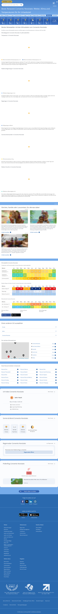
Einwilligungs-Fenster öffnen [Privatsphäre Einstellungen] (28, 599)
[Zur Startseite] (7, 1)
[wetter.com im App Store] (34, 514)
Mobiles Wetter (40, 523)
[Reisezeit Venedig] (9, 378)
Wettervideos (7, 557)
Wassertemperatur (24, 533)
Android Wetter (39, 529)
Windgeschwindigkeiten (24, 527)
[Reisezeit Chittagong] (48, 381)
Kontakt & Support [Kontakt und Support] (39, 599)
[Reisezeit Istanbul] (29, 373)
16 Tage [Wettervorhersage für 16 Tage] (30, 13)
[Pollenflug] (54, 2)
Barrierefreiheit (13, 603)
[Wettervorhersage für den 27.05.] (18, 19)
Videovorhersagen (7, 526)
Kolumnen (6, 527)
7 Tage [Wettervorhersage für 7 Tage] (24, 13)
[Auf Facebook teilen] (6, 313)
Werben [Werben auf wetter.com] (5, 537)
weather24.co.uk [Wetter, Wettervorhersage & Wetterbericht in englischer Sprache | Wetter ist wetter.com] (7, 553)
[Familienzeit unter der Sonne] (42, 220)
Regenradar (22, 526)
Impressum (47, 599)
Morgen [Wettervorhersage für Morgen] (7, 13)
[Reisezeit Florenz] (9, 375)
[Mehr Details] (51, 390)
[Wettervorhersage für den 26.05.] (10, 19)
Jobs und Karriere (6, 599)
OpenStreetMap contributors (24, 356)
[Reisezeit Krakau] (29, 381)
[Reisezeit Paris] (9, 367)
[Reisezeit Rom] (9, 373)
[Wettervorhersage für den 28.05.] (25, 19)
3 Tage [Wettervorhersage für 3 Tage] (12, 13)
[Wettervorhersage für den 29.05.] (32, 19)
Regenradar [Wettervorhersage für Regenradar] (36, 13)
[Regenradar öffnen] (29, 450)
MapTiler (15, 356)
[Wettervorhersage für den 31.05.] (47, 19)
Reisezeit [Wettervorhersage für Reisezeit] (49, 13)
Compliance (5, 603)
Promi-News (6, 575)
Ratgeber (22, 557)
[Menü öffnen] (56, 1)
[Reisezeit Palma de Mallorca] (29, 375)
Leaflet (11, 356)
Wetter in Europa (7, 569)
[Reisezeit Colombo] (48, 378)
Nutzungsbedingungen (22, 603)
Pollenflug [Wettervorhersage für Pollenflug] (42, 13)
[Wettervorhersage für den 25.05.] (3, 19)
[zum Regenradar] (50, 441)
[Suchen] (34, 1)
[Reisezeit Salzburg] (9, 381)
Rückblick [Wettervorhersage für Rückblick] (55, 13)
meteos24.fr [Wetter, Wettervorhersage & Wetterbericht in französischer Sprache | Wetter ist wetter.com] (6, 548)
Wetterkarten (23, 523)
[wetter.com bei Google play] (23, 514)
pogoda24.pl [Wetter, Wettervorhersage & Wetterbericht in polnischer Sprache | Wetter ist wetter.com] (6, 551)
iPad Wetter (38, 527)
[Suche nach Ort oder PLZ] (25, 1)
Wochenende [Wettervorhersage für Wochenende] (18, 13)
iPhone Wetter (39, 526)
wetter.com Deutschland (9, 531)
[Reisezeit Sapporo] (48, 373)
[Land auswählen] (29, 329)
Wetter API (6, 541)
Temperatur (22, 529)
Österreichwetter (7, 565)
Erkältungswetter (23, 565)
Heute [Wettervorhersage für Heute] (2, 13)
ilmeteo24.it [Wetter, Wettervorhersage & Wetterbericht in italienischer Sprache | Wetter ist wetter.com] (6, 549)
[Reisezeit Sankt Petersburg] (48, 370)
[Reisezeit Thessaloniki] (9, 370)
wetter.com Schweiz (8, 533)
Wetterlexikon (6, 573)
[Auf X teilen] (16, 313)
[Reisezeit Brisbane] (48, 375)
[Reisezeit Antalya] (29, 378)
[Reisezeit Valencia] (29, 367)
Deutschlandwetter (8, 561)
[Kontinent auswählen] (29, 325)
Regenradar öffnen (29, 450)
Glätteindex (22, 561)
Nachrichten (6, 560)
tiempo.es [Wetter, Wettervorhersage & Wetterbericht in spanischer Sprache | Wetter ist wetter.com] (6, 546)
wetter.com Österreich (8, 535)
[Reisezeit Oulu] (48, 367)
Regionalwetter (7, 567)
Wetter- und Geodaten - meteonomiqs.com (8, 543)
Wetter (5, 523)
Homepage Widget (7, 539)
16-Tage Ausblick (54, 19)
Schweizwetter (7, 563)
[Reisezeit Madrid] (29, 370)
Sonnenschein (23, 531)
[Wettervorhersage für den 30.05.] (39, 19)
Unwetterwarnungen (8, 529)
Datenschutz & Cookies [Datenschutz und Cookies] (16, 599)
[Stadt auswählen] (29, 333)
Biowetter (22, 560)
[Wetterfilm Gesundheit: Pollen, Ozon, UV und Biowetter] (29, 480)
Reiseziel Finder (23, 563)
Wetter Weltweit (7, 571)
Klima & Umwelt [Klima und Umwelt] (23, 567)
